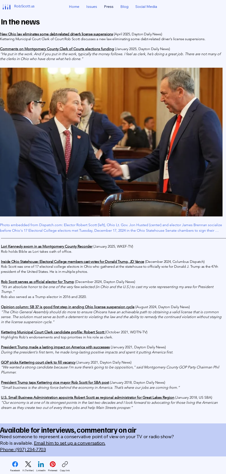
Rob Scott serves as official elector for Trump (37, 282)
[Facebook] (15, 466)
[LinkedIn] (41, 466)
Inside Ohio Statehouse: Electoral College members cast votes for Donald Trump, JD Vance (72, 261)
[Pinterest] (52, 466)
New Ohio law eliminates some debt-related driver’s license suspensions (56, 34)
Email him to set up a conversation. (69, 443)
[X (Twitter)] (28, 466)
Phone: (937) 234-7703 (23, 449)
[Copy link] (65, 466)
